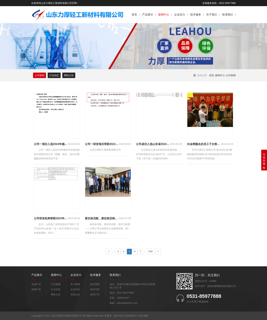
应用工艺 (95, 294)
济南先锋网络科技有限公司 (221, 286)
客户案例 (75, 284)
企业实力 (179, 14)
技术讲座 (95, 284)
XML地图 (143, 315)
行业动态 (54, 75)
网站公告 (69, 75)
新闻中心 (163, 14)
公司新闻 (231, 75)
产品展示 (147, 14)
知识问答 (95, 289)
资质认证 (75, 294)
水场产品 (36, 284)
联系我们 (227, 14)
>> (158, 251)
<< (109, 251)
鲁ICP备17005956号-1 (126, 315)
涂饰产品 (36, 289)
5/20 (150, 251)
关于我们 (211, 14)
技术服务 (195, 14)
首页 (134, 14)
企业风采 (75, 289)
